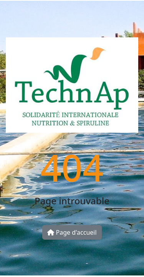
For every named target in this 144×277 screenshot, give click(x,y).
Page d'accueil (71, 232)
